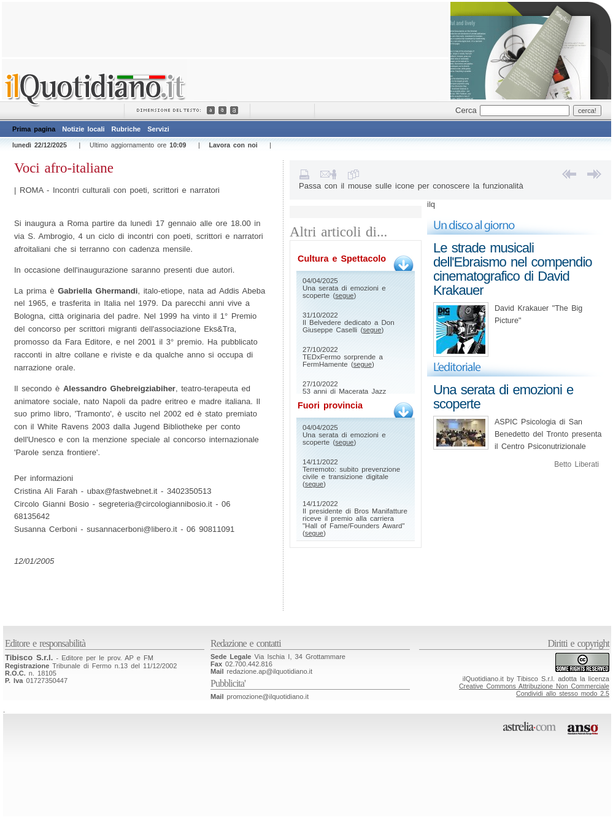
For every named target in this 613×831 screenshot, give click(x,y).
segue (344, 295)
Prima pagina (33, 129)
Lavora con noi (233, 145)
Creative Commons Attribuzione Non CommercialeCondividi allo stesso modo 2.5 (534, 689)
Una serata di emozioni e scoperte (503, 397)
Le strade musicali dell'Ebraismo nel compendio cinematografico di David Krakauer (512, 269)
